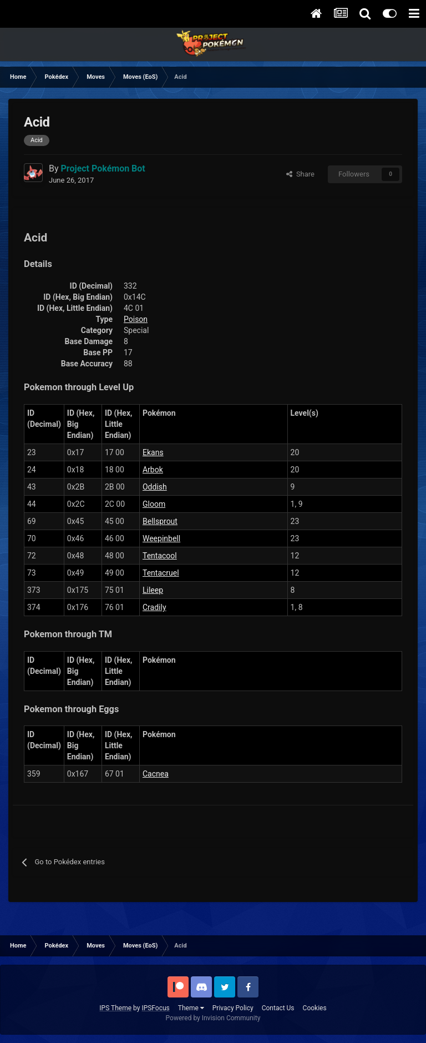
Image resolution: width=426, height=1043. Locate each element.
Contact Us (278, 1008)
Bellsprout (160, 521)
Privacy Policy (232, 1008)
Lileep (153, 590)
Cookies (315, 1008)
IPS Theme (115, 1008)
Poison (136, 319)
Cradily (154, 607)
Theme (191, 1008)
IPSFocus (155, 1008)
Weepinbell (161, 538)
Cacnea (156, 773)
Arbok (153, 469)
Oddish (155, 486)
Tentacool (160, 555)
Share (300, 174)
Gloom (154, 504)
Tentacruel (161, 572)
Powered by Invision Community (213, 1018)
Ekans (153, 452)
